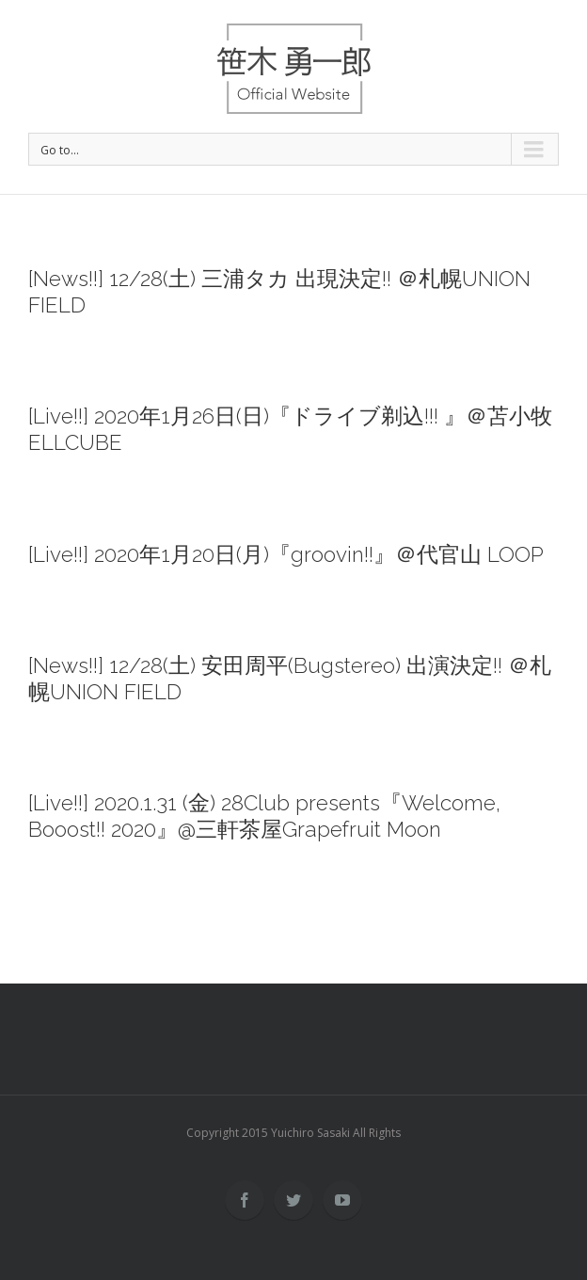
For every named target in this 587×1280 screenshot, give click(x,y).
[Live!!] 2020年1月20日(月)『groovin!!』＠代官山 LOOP (286, 554)
